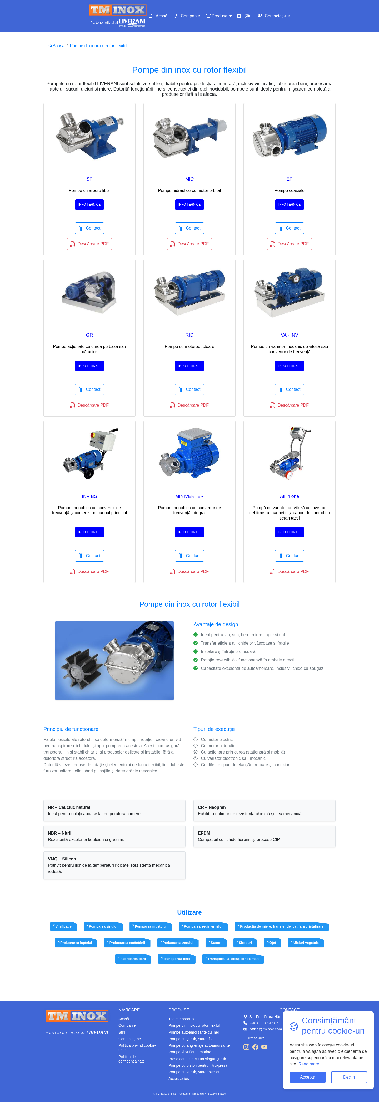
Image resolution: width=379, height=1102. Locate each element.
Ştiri (121, 1032)
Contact (89, 228)
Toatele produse (181, 1019)
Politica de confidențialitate (131, 1059)
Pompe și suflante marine (189, 1052)
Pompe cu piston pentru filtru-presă (197, 1065)
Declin (349, 1077)
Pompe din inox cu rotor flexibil (194, 1025)
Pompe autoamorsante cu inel (193, 1032)
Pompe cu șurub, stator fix (190, 1039)
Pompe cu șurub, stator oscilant (195, 1072)
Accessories (178, 1078)
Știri (247, 16)
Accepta (307, 1077)
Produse (220, 16)
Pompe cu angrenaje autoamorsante (199, 1045)
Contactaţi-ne (277, 16)
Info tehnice (89, 204)
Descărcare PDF (89, 244)
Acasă (161, 16)
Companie (190, 16)
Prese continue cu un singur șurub (197, 1059)
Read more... (310, 1064)
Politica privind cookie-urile (137, 1047)
